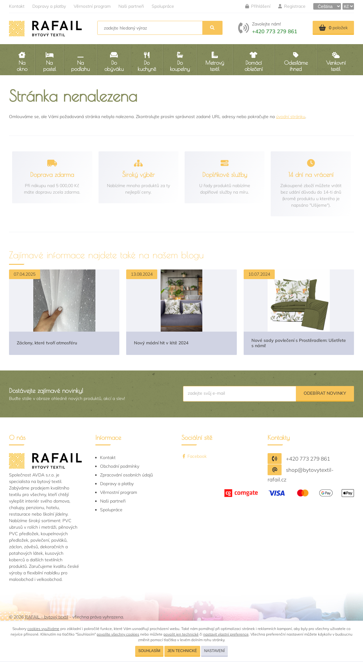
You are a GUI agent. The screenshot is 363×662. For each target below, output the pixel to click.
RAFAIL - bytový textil (46, 617)
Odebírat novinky (325, 393)
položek (333, 28)
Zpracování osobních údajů (126, 475)
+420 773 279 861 (274, 31)
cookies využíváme (43, 628)
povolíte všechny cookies (118, 634)
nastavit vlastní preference (226, 634)
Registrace (292, 6)
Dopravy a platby (49, 6)
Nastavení (214, 651)
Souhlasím (149, 651)
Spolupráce (163, 6)
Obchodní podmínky (119, 466)
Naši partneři (131, 6)
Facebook (194, 456)
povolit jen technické (181, 634)
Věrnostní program (92, 6)
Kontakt (17, 6)
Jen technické (182, 651)
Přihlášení (257, 6)
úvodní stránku (290, 116)
